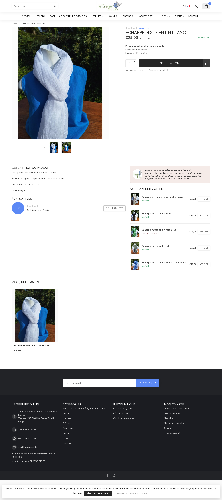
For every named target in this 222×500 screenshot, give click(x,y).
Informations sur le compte (177, 408)
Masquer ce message (97, 493)
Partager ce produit (158, 70)
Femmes (97, 16)
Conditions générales (123, 418)
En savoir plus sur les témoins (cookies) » (131, 493)
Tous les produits (172, 433)
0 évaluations (145, 28)
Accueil (26, 16)
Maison (164, 16)
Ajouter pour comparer (135, 70)
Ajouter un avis (114, 208)
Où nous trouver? (121, 413)
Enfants (128, 16)
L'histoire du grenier (123, 408)
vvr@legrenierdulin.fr (156, 178)
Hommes (112, 16)
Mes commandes (172, 413)
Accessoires (146, 16)
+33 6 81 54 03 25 (27, 438)
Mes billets (169, 418)
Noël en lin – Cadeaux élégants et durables (61, 16)
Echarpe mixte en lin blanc (35, 23)
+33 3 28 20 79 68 (180, 178)
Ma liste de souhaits (174, 423)
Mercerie (193, 16)
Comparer (169, 428)
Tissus (178, 16)
